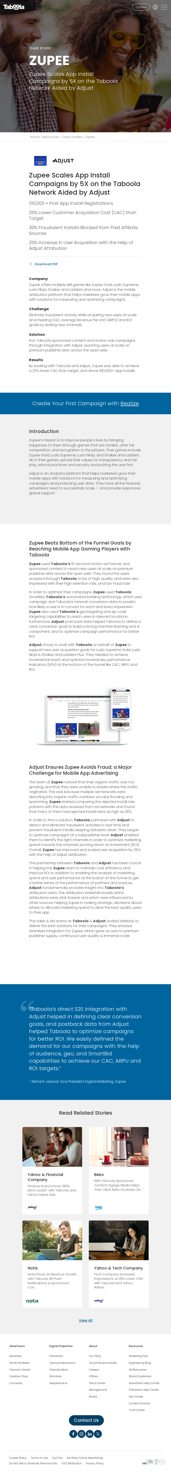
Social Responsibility (103, 1363)
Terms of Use (39, 1458)
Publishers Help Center (144, 1390)
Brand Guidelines (140, 1376)
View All (85, 1320)
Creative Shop (18, 1376)
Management (98, 1390)
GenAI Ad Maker (19, 1363)
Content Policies (139, 1403)
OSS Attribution (72, 1463)
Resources (50, 137)
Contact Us (86, 1420)
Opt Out (57, 1458)
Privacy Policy (95, 1463)
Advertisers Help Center (144, 1383)
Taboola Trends (19, 1370)
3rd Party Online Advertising (85, 1458)
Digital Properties (61, 1346)
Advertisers (17, 1346)
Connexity (16, 1383)
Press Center (97, 1383)
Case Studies (72, 137)
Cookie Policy (18, 1458)
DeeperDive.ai (58, 1383)
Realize (129, 403)
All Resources (138, 1370)
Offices (93, 1376)
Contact (141, 7)
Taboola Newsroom (62, 1363)
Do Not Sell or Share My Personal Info (33, 1463)
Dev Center (136, 1396)
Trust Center (137, 1410)
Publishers (56, 1356)
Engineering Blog (140, 1363)
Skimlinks (55, 1376)
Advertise (15, 1356)
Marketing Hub (138, 1356)
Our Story (95, 1356)
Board (93, 1396)
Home (35, 137)
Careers (94, 1370)
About (93, 1346)
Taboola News (58, 1370)
